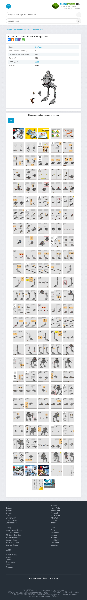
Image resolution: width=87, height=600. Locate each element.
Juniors (54, 535)
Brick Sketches (11, 523)
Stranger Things (12, 545)
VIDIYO (8, 557)
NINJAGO (54, 518)
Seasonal (9, 567)
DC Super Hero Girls (13, 535)
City (7, 506)
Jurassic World (11, 540)
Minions (54, 538)
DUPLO (8, 550)
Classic (9, 513)
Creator (9, 515)
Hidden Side (55, 511)
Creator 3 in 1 (11, 518)
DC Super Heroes (12, 533)
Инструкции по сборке (38, 578)
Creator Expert (11, 520)
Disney (8, 528)
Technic (9, 508)
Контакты (54, 578)
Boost (8, 565)
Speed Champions (13, 538)
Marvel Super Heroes (14, 530)
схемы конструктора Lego (53, 590)
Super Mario (55, 515)
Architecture (10, 562)
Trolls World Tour (12, 543)
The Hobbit (55, 523)
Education (55, 533)
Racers (8, 560)
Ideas (53, 528)
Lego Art (54, 545)
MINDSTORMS (11, 555)
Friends (9, 511)
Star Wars (38, 47)
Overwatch (55, 543)
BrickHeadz (55, 530)
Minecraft (54, 513)
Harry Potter (55, 508)
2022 (37, 62)
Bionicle (54, 506)
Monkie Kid (55, 540)
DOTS (8, 552)
